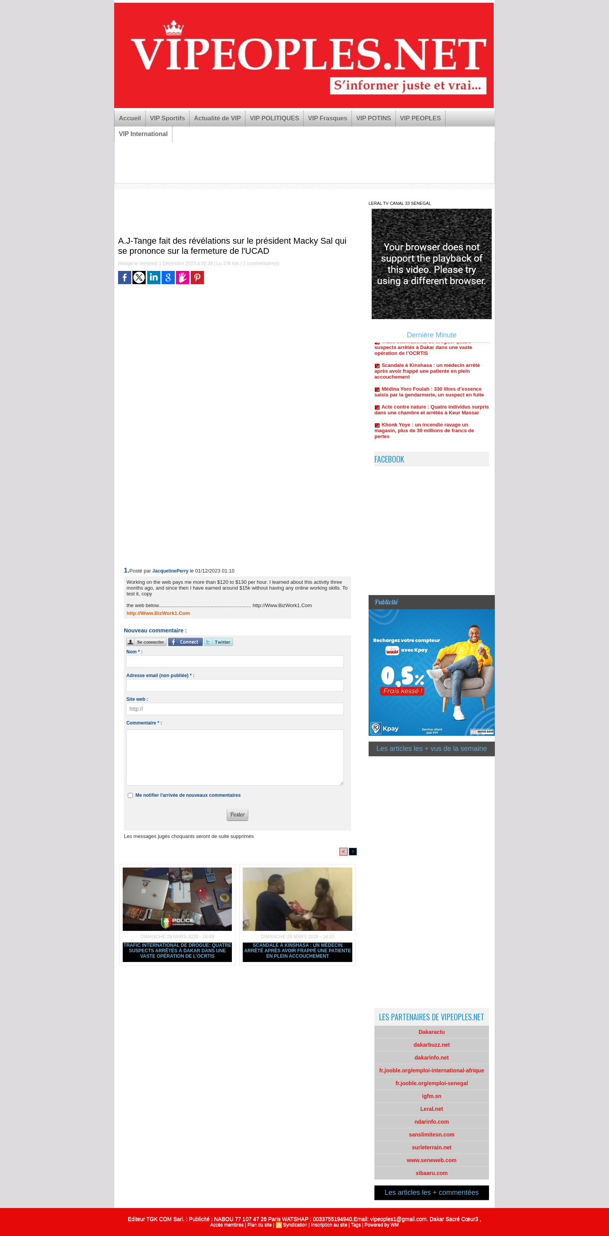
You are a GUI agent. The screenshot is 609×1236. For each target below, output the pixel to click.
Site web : (137, 699)
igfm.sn (432, 1096)
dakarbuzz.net (432, 1045)
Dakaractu (432, 1032)
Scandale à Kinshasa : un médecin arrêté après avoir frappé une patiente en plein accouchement (297, 951)
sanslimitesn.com (432, 1134)
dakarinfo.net (432, 1057)
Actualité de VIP (217, 118)
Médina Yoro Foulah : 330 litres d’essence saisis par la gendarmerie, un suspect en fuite (429, 396)
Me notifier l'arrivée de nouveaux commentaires (188, 795)
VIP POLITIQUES (274, 118)
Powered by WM (382, 1224)
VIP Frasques (327, 118)
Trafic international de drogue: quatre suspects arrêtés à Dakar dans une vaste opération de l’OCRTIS (177, 951)
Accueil (130, 118)
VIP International (143, 134)
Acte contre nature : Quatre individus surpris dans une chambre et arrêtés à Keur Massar (431, 413)
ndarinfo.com (431, 1122)
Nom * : (134, 652)
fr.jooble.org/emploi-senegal (431, 1083)
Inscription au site (329, 1224)
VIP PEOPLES (420, 118)
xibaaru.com (431, 1173)
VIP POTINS (373, 118)
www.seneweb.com (432, 1160)
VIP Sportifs (167, 118)
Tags (356, 1224)
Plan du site (259, 1224)
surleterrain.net (432, 1147)
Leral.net (431, 1109)
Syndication (295, 1224)
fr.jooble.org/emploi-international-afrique (431, 1070)
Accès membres (227, 1224)
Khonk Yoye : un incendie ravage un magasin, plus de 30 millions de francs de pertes (424, 434)
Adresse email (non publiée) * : (160, 675)
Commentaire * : (144, 723)
